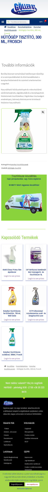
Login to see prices (12, 276)
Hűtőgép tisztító (14, 168)
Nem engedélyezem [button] (32, 484)
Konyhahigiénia (24, 27)
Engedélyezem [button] (16, 484)
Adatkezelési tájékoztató (24, 488)
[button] (3, 22)
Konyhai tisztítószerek (19, 164)
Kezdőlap (11, 27)
